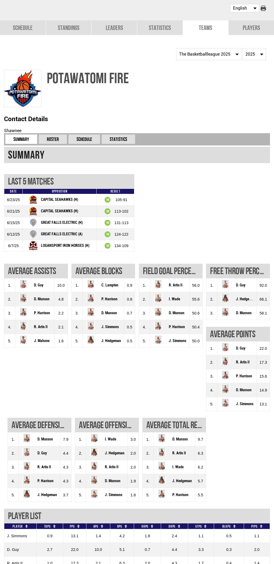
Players (251, 27)
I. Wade (174, 298)
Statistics (160, 27)
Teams (205, 27)
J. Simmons (110, 326)
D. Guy (38, 284)
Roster (53, 138)
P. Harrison (42, 312)
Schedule (23, 27)
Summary (21, 138)
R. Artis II (41, 326)
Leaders (114, 27)
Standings (68, 27)
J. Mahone (42, 340)
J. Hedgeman (111, 340)
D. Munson (42, 298)
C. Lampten (109, 284)
